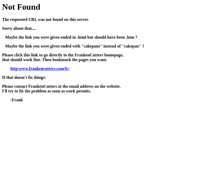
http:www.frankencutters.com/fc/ (40, 68)
